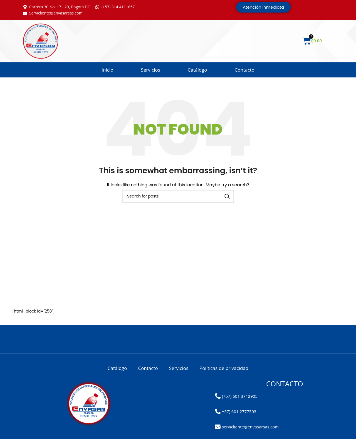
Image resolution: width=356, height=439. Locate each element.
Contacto (244, 70)
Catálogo (197, 70)
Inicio (107, 70)
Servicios (150, 70)
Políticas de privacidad (223, 368)
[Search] (178, 196)
